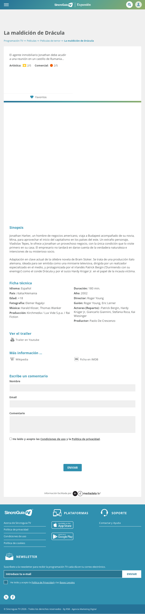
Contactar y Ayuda (109, 523)
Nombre (14, 381)
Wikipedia (18, 359)
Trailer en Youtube (24, 340)
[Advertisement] (72, 19)
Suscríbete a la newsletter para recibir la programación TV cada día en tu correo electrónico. (55, 567)
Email (13, 397)
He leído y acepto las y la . (56, 439)
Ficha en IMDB (86, 359)
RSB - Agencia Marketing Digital (82, 609)
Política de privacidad (86, 439)
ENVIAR (72, 467)
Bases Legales (67, 582)
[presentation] (38, 452)
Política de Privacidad (43, 582)
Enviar (132, 574)
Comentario (17, 413)
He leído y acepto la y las (42, 582)
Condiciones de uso (53, 439)
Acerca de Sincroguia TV (17, 523)
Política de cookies (14, 543)
